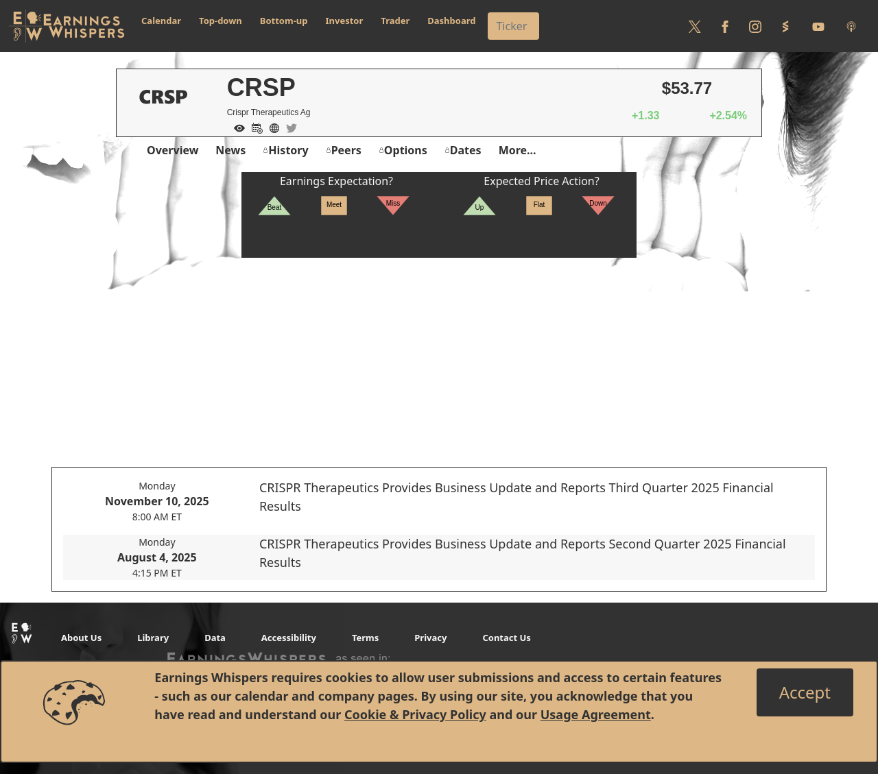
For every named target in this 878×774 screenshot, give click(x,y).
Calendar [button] (161, 20)
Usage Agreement (596, 714)
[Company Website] (271, 127)
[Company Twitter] (288, 127)
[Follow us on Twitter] (695, 26)
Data (215, 637)
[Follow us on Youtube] (818, 26)
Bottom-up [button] (284, 20)
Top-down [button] (220, 20)
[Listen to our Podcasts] (851, 26)
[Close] (805, 692)
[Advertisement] (439, 354)
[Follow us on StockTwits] (785, 26)
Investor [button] (345, 20)
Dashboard (451, 20)
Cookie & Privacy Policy (415, 714)
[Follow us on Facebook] (725, 26)
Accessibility (288, 637)
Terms (365, 637)
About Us (81, 637)
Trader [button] (395, 20)
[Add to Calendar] (254, 127)
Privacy (430, 637)
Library (153, 637)
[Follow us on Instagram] (755, 26)
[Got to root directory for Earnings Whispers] (66, 26)
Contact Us (506, 637)
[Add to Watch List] (236, 127)
